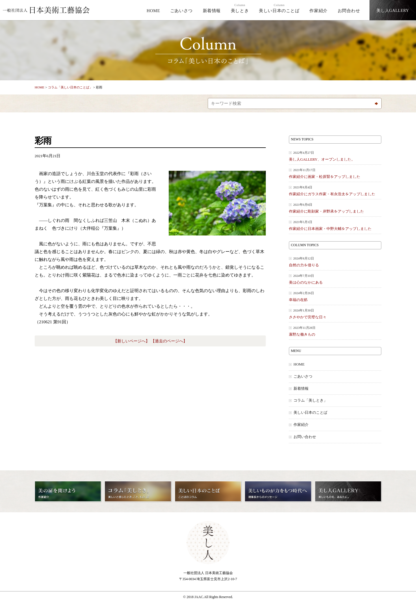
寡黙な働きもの (335, 331)
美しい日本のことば (279, 8)
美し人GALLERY (392, 10)
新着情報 (212, 10)
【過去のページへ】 (169, 341)
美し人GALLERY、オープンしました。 (335, 156)
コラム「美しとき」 (310, 400)
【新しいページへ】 (131, 341)
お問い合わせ (305, 437)
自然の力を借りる (335, 262)
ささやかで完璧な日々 (335, 314)
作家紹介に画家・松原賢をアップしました (335, 173)
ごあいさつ (181, 10)
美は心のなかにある (335, 279)
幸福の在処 (335, 296)
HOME (153, 10)
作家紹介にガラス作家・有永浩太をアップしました (335, 190)
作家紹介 (318, 10)
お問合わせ (349, 10)
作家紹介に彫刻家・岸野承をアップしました (335, 208)
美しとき (240, 8)
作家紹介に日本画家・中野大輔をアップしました (335, 225)
